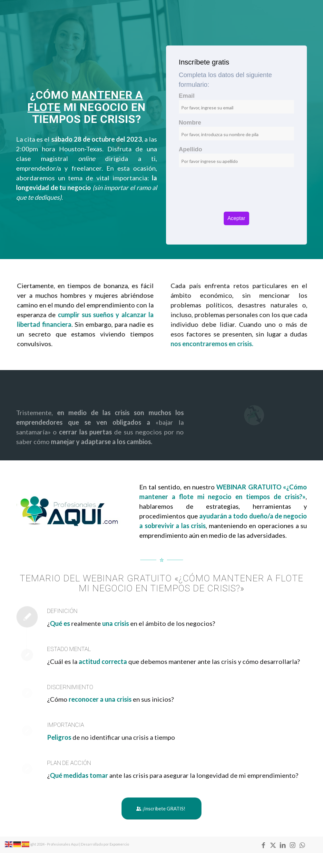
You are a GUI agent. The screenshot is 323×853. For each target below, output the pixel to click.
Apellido (190, 149)
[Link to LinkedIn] (283, 845)
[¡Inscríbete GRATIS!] (161, 808)
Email (187, 95)
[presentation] (236, 195)
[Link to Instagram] (292, 845)
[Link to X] (273, 845)
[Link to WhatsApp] (302, 845)
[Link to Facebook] (263, 845)
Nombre (190, 122)
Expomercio (120, 844)
